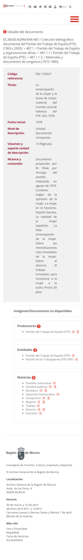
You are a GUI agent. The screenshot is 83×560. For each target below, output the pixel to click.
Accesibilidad (14, 540)
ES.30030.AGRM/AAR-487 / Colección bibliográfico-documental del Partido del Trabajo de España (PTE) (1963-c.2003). (39, 44)
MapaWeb (12, 532)
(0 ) (63, 7)
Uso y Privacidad (16, 529)
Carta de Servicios (17, 536)
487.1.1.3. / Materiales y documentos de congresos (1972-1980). (33, 59)
